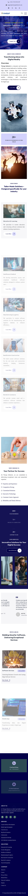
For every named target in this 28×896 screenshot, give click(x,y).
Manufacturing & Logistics (7, 855)
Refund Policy (4, 877)
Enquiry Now (15, 41)
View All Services (15, 550)
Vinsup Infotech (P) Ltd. (8, 893)
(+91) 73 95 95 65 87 (15, 2)
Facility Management (5, 849)
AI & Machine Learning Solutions (8, 840)
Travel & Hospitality (5, 862)
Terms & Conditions (5, 880)
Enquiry (3, 882)
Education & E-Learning (10, 243)
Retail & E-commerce (6, 860)
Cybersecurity (4, 835)
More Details (6, 700)
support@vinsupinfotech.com (15, 5)
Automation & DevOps (6, 837)
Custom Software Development (8, 824)
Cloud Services (4, 829)
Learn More (15, 88)
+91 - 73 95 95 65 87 (14, 777)
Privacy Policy (4, 875)
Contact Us (3, 885)
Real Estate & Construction (7, 857)
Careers (2, 872)
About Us (3, 869)
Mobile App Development (6, 827)
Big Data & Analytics (5, 832)
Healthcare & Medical (6, 852)
